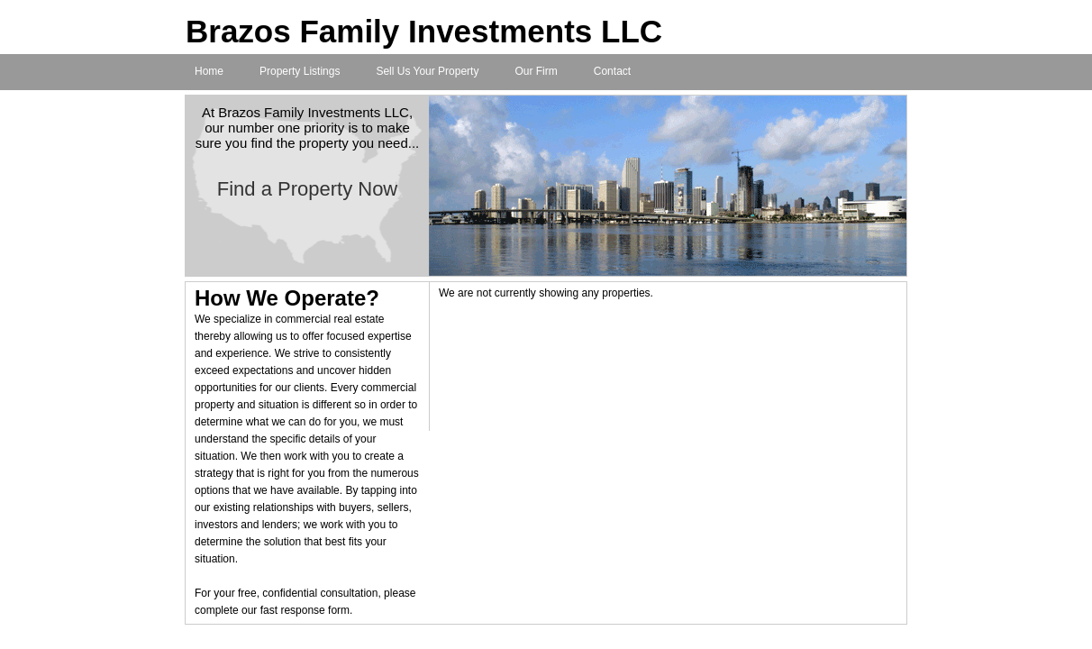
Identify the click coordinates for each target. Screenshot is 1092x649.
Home (209, 71)
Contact (612, 71)
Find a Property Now (307, 189)
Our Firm (535, 71)
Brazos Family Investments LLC (424, 31)
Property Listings (299, 71)
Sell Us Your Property (427, 71)
